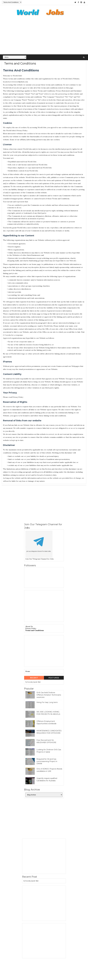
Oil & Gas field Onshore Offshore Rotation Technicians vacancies (48, 695)
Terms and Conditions (34, 630)
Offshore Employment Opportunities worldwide (46, 722)
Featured (54, 678)
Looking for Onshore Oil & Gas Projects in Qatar (48, 751)
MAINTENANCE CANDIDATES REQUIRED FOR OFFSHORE (49, 732)
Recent (34, 678)
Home (27, 671)
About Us (29, 626)
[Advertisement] (44, 36)
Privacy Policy (30, 628)
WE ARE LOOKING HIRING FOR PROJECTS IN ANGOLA (48, 713)
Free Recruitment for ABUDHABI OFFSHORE (46, 741)
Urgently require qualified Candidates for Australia (46, 779)
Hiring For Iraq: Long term (47, 702)
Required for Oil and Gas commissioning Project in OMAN (46, 761)
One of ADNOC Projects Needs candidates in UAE (49, 770)
